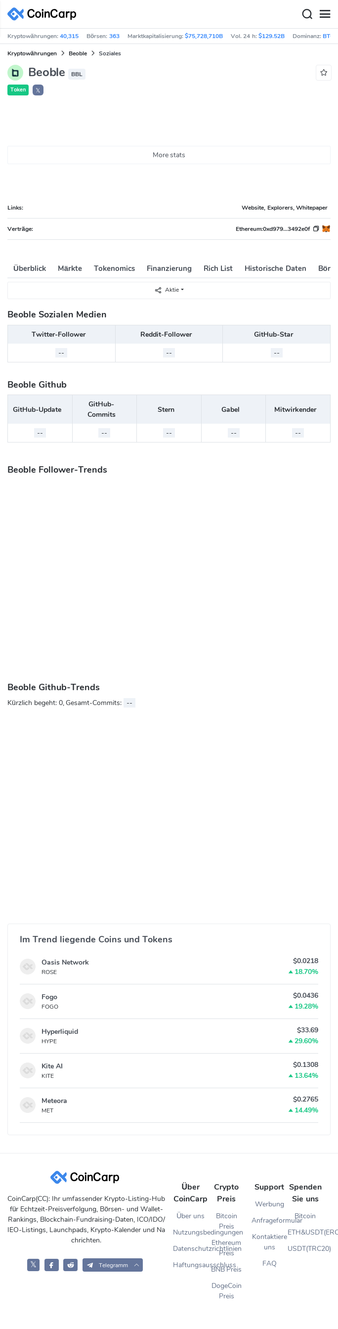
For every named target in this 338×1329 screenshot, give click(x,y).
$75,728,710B (204, 36)
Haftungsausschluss (191, 1265)
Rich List (218, 268)
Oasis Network (65, 962)
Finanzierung (169, 268)
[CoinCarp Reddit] (70, 1265)
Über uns (190, 1216)
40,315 (69, 36)
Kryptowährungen (32, 53)
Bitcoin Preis (226, 1221)
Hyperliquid (60, 1031)
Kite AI (52, 1066)
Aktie (166, 290)
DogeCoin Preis (226, 1291)
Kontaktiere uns (269, 1242)
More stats (169, 155)
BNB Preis (226, 1269)
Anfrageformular (269, 1220)
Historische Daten (275, 268)
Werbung (269, 1204)
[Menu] (325, 14)
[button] (113, 1265)
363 (114, 36)
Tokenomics (114, 268)
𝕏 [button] (38, 90)
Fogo (49, 997)
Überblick (29, 268)
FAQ (269, 1263)
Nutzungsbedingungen (191, 1232)
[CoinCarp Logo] (44, 14)
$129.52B (271, 36)
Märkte (70, 268)
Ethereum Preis (226, 1248)
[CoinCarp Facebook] (51, 1265)
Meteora (54, 1101)
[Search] (307, 14)
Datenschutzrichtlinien (191, 1248)
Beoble (78, 53)
